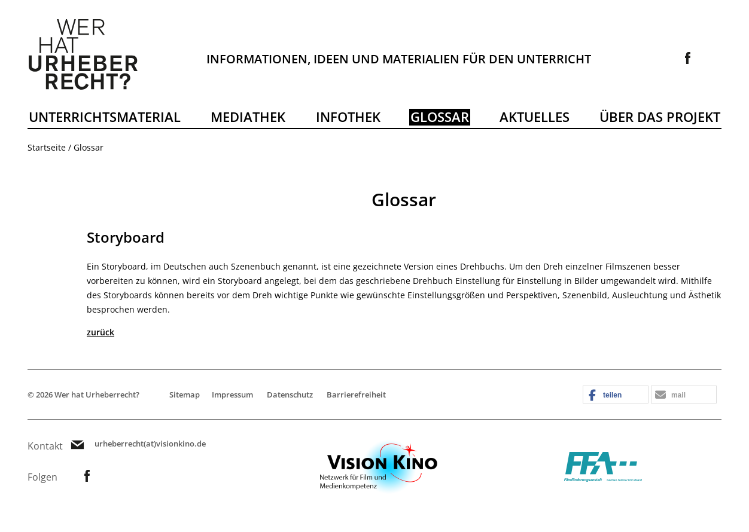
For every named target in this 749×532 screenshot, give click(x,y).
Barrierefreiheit (356, 394)
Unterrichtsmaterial (105, 117)
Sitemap (184, 394)
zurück (100, 332)
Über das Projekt (659, 117)
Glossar (439, 117)
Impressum (232, 394)
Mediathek (248, 117)
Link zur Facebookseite (688, 58)
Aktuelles (535, 117)
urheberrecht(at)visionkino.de (150, 444)
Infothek (348, 117)
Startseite (47, 147)
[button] (615, 395)
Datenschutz (290, 394)
